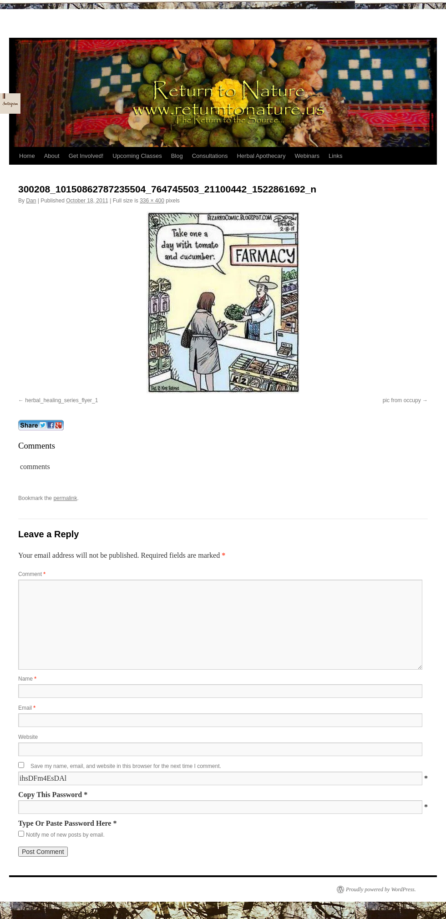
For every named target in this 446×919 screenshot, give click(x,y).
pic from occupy (402, 400)
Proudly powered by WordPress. (381, 889)
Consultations (210, 155)
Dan (31, 200)
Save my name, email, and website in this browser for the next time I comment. (125, 766)
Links (335, 155)
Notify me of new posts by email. (65, 835)
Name (27, 679)
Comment (32, 574)
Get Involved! (86, 155)
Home (27, 155)
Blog (177, 155)
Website (28, 737)
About (52, 155)
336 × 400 (152, 200)
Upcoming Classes (137, 155)
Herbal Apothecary (261, 155)
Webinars (306, 155)
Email (26, 708)
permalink (65, 498)
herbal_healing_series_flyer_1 (61, 400)
